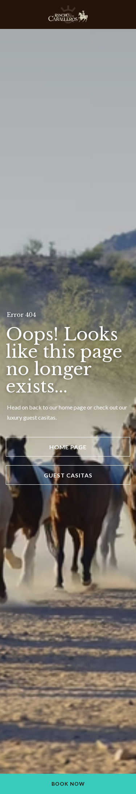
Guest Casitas (68, 475)
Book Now (68, 784)
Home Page (68, 446)
